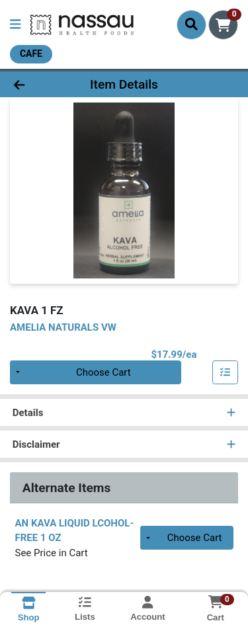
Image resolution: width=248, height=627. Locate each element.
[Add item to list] (225, 372)
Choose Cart (103, 372)
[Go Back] (38, 84)
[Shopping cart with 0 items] (223, 25)
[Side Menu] (15, 25)
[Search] (191, 24)
